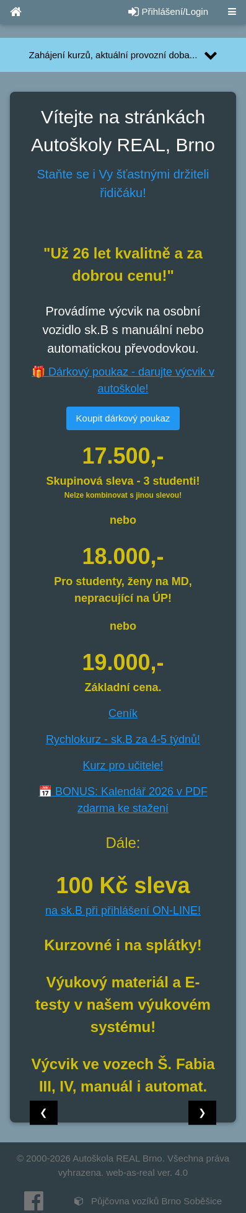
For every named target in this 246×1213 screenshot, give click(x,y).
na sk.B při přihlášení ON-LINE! (123, 910)
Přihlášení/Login (168, 11)
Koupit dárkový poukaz (123, 418)
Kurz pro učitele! (122, 765)
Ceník (123, 713)
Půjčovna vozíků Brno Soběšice (148, 1201)
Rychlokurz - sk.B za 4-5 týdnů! (123, 739)
